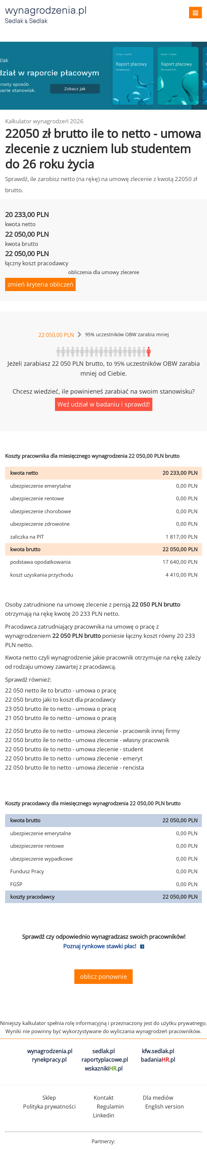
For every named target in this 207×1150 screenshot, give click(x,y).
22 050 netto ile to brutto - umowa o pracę (60, 690)
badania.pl (158, 1059)
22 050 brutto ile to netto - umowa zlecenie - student (74, 749)
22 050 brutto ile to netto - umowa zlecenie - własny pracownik (87, 740)
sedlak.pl (103, 1051)
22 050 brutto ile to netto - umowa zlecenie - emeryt (74, 758)
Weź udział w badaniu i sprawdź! (103, 404)
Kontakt (104, 1097)
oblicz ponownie (103, 976)
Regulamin (110, 1106)
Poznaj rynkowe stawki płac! (99, 946)
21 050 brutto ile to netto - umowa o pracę (60, 718)
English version (164, 1106)
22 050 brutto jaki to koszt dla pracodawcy (60, 699)
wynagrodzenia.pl (49, 1051)
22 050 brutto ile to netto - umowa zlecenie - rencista (74, 767)
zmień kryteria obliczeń (40, 284)
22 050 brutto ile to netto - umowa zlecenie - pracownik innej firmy (92, 731)
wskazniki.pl (104, 1068)
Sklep (49, 1097)
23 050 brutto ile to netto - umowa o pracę (60, 709)
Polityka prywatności (49, 1106)
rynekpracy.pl (49, 1059)
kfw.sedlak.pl (158, 1051)
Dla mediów (158, 1097)
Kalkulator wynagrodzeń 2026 (44, 121)
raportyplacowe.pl (104, 1059)
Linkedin (103, 1115)
